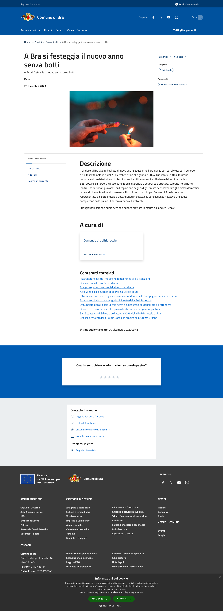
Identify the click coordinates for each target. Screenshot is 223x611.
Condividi (165, 57)
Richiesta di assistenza (78, 566)
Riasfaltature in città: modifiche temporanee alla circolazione (115, 279)
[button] (111, 605)
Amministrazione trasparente (128, 553)
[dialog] (111, 592)
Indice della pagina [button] (37, 158)
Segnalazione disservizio (79, 558)
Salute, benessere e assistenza (128, 525)
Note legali (118, 562)
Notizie (162, 507)
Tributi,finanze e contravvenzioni (129, 516)
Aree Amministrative (31, 512)
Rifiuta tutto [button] (124, 598)
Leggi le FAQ (73, 562)
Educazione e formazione (125, 507)
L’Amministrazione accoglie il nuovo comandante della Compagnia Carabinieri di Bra (128, 296)
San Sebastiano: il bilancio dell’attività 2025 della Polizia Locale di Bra (120, 313)
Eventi (161, 531)
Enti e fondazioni (29, 520)
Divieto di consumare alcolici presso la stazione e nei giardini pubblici (120, 309)
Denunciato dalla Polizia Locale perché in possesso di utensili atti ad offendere (125, 305)
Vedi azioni (181, 57)
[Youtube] (163, 17)
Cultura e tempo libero (78, 512)
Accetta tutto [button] (99, 599)
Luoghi (161, 535)
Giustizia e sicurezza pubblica (128, 512)
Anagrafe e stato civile (78, 507)
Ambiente (117, 520)
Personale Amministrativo (34, 529)
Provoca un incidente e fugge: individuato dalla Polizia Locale (115, 300)
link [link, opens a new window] (141, 592)
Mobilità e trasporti (76, 538)
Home (27, 42)
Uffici (23, 516)
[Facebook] (148, 17)
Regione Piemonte (30, 4)
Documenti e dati (29, 533)
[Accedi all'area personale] (187, 4)
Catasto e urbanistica (77, 529)
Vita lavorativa (74, 516)
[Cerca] (199, 17)
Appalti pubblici (74, 525)
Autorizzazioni (119, 529)
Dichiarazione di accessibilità (127, 566)
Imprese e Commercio (78, 520)
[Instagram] (171, 17)
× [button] (219, 577)
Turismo (70, 533)
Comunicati (52, 42)
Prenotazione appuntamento (81, 553)
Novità (38, 42)
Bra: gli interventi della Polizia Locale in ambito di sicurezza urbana (118, 318)
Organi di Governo (30, 507)
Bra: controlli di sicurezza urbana (99, 283)
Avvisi (161, 516)
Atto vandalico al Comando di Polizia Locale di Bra (109, 292)
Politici (24, 525)
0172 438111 (38, 566)
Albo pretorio (119, 558)
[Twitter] (156, 17)
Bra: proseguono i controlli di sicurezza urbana (107, 287)
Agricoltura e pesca (122, 533)
